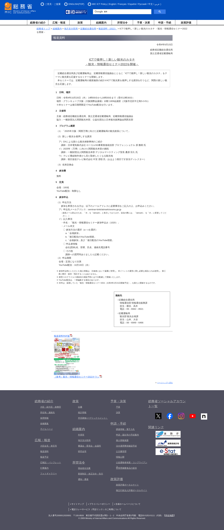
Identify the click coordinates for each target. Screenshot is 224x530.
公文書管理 (121, 451)
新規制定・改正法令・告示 (90, 474)
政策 (80, 22)
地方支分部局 (71, 28)
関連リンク (156, 428)
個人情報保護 (122, 440)
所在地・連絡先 (47, 412)
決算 (118, 412)
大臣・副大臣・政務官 (50, 407)
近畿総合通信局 (88, 28)
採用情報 (44, 418)
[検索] (122, 11)
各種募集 (44, 423)
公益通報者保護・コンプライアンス (131, 464)
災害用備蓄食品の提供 (126, 468)
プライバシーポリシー (99, 504)
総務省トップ (43, 28)
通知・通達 (83, 479)
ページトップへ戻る (165, 383)
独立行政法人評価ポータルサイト (131, 490)
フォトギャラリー (48, 473)
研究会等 (82, 451)
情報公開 (120, 457)
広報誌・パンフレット (50, 462)
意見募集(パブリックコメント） (93, 418)
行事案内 (44, 468)
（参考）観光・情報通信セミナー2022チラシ (78, 376)
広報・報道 (58, 22)
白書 (80, 407)
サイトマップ (77, 504)
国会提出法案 (84, 468)
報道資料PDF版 (63, 336)
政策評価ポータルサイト (127, 485)
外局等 (81, 435)
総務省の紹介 (38, 22)
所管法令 (122, 22)
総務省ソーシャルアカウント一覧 (167, 404)
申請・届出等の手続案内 (127, 435)
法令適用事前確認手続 (126, 446)
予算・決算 (143, 22)
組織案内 (101, 22)
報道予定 (44, 457)
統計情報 (82, 412)
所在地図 (169, 515)
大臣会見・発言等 (48, 446)
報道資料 (44, 451)
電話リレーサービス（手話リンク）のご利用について (96, 509)
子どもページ (46, 429)
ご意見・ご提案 (53, 4)
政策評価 (186, 22)
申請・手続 (164, 22)
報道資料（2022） (107, 28)
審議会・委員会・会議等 (89, 446)
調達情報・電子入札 (125, 429)
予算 (118, 407)
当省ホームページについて (127, 504)
